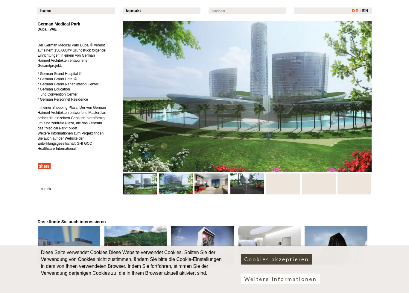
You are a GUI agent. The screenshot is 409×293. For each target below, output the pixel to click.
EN (365, 10)
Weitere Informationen (280, 282)
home (45, 10)
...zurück (44, 189)
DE (355, 10)
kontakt (133, 10)
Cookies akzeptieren (276, 262)
